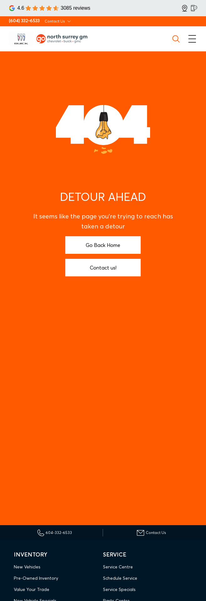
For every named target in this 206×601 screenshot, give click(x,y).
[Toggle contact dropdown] (69, 21)
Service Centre (118, 567)
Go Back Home (103, 245)
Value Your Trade (31, 589)
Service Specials (119, 589)
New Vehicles (27, 567)
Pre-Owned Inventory (36, 578)
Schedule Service (120, 578)
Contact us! (103, 267)
